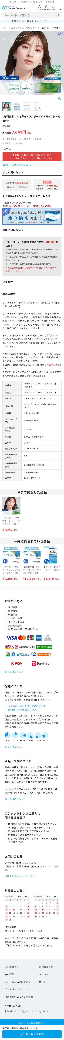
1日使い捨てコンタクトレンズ (24, 27)
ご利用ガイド (12, 966)
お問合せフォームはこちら (19, 876)
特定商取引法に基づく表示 (19, 996)
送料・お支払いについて (17, 981)
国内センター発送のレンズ (22, 709)
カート (42, 981)
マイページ (45, 974)
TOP (4, 27)
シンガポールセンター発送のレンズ (27, 705)
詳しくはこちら (13, 671)
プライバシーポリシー (16, 989)
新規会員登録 (46, 966)
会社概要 (9, 974)
